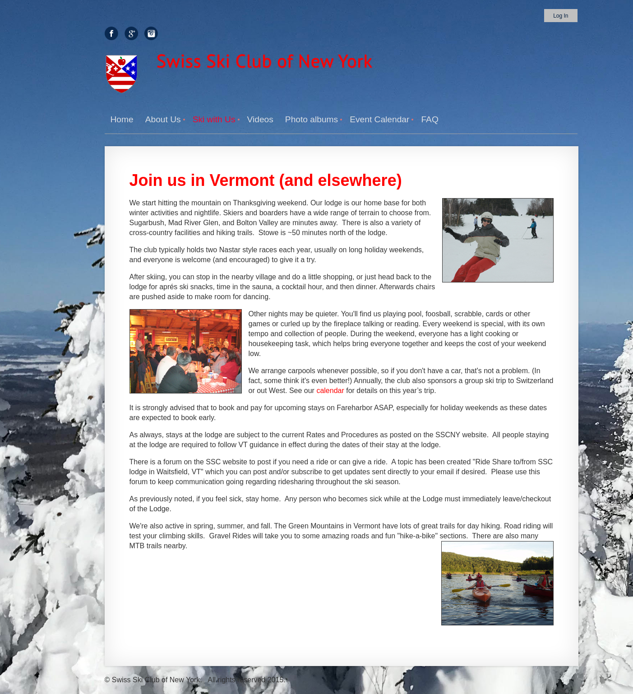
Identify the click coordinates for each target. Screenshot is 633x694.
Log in (560, 16)
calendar (330, 390)
